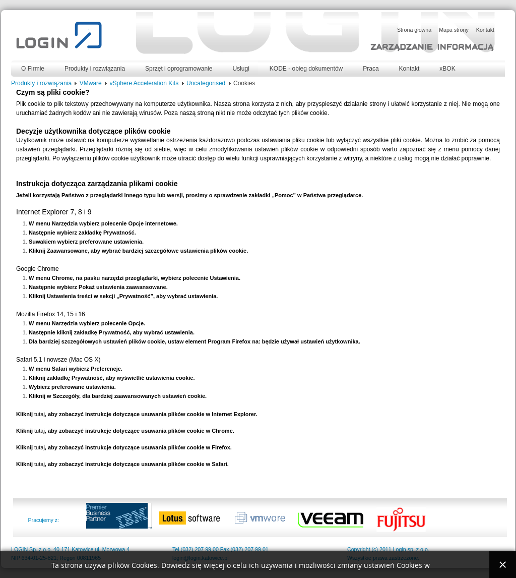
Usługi (240, 68)
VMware (91, 83)
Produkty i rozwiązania (94, 68)
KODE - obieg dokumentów (306, 68)
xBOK (447, 68)
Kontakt (409, 68)
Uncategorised (205, 83)
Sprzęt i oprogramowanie (178, 68)
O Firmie (32, 68)
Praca (370, 68)
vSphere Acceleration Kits (143, 83)
